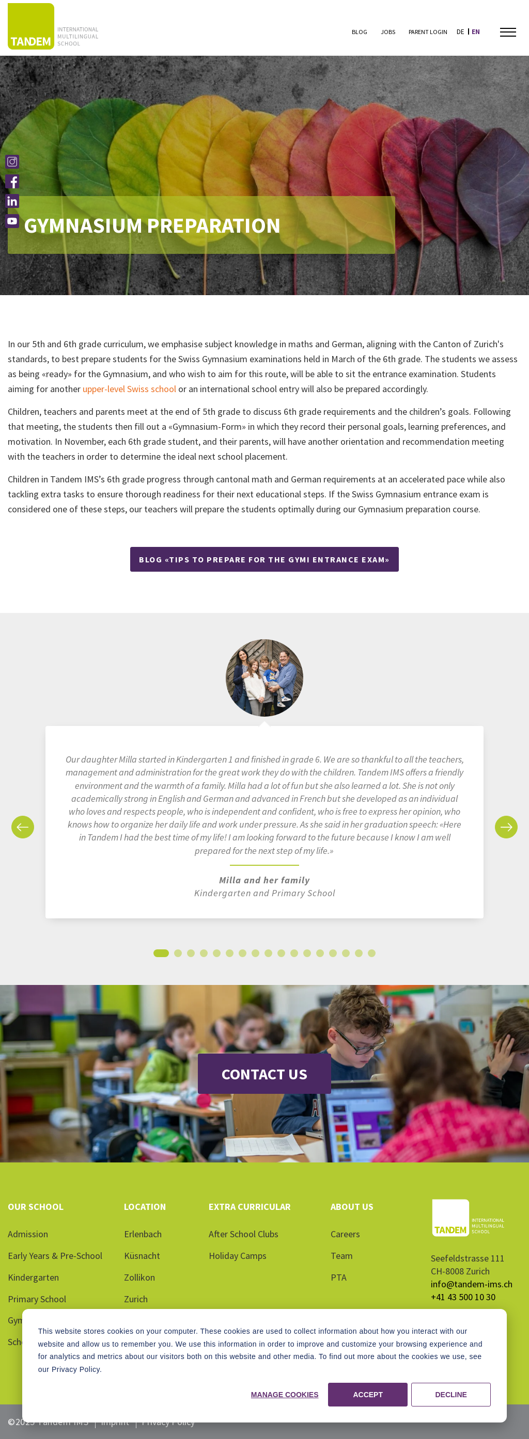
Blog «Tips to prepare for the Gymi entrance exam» (264, 559)
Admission (28, 1234)
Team (342, 1256)
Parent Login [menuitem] (428, 32)
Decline (450, 1395)
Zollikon (139, 1277)
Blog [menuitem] (359, 32)
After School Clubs (243, 1234)
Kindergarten (33, 1277)
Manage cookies (285, 1395)
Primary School (37, 1299)
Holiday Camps (238, 1256)
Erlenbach (143, 1234)
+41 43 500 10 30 (463, 1297)
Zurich (136, 1299)
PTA (339, 1277)
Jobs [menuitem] (388, 32)
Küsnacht (142, 1256)
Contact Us (264, 1074)
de (460, 31)
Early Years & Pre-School (55, 1256)
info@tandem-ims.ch (471, 1284)
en (476, 31)
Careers (345, 1234)
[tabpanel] (264, 783)
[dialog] (264, 1365)
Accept (368, 1395)
